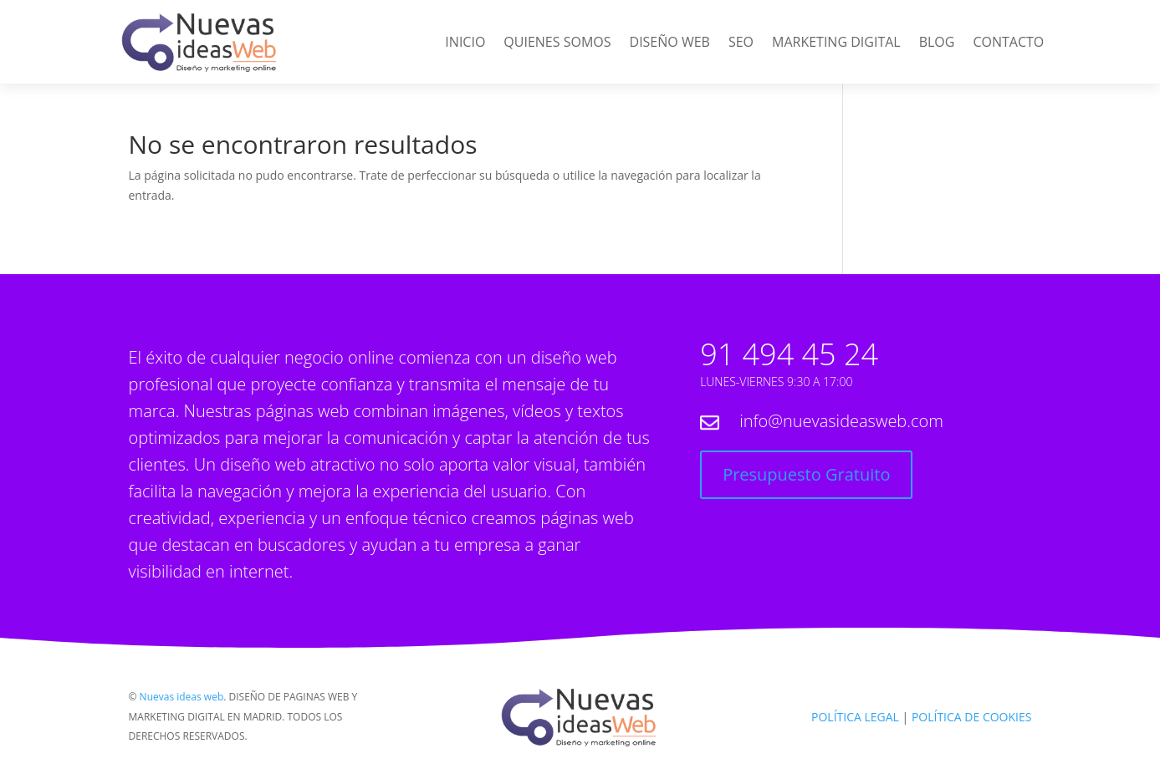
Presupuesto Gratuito (806, 474)
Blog (937, 43)
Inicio (465, 43)
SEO (741, 43)
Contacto (1008, 43)
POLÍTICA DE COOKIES (972, 717)
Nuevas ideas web (182, 697)
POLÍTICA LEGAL (855, 717)
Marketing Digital (836, 43)
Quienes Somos (557, 43)
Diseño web (670, 43)
